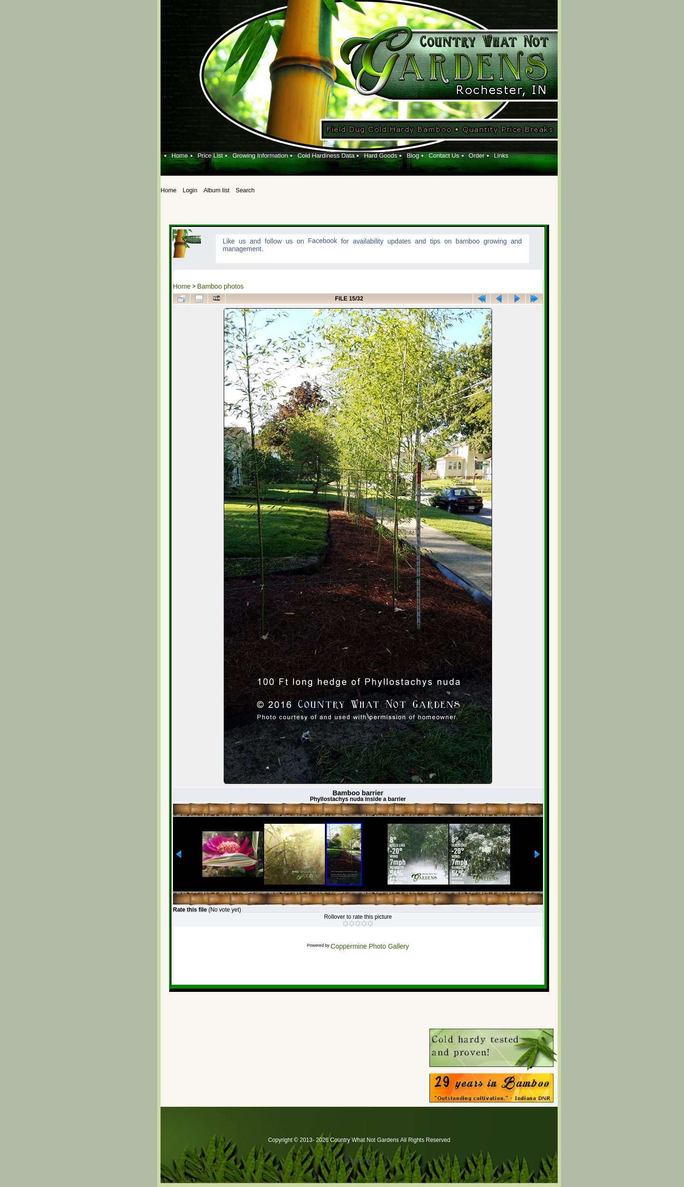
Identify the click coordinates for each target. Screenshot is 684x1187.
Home (181, 286)
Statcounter (358, 1161)
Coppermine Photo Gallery (370, 946)
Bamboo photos (220, 286)
